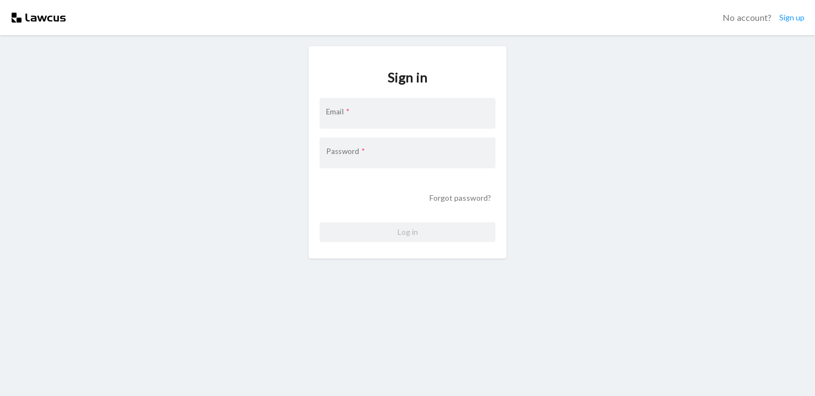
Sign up (792, 18)
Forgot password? (460, 198)
